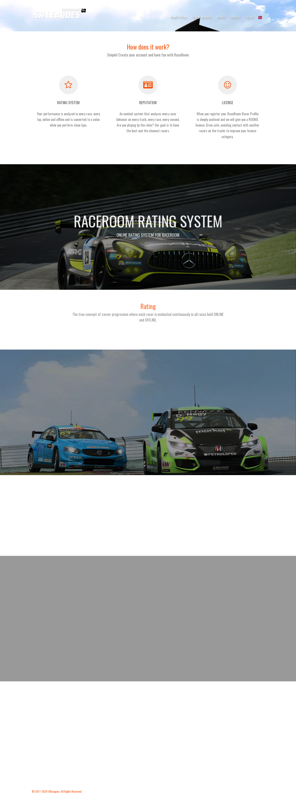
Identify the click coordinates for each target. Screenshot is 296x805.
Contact (235, 17)
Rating (221, 17)
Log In (249, 17)
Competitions (178, 17)
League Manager (202, 17)
